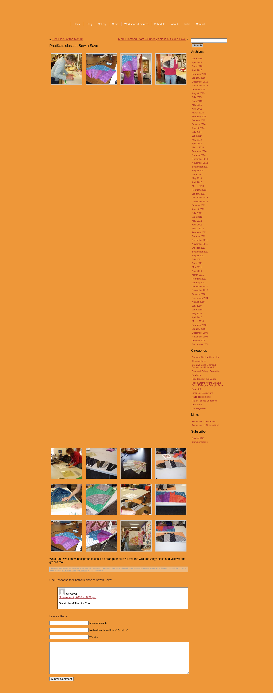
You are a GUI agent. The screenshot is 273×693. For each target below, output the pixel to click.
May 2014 (197, 139)
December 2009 (200, 333)
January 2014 (199, 155)
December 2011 (200, 240)
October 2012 (199, 205)
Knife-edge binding (201, 397)
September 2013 (200, 166)
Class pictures (199, 361)
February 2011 (199, 278)
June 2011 (197, 263)
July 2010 (197, 306)
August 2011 (198, 255)
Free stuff (196, 389)
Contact (200, 24)
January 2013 (199, 194)
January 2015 (199, 120)
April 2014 (197, 143)
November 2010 (200, 290)
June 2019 (197, 58)
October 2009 (199, 340)
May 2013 (197, 178)
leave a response (69, 570)
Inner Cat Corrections (202, 393)
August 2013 (198, 170)
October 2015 (199, 89)
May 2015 (197, 105)
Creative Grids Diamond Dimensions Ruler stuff (204, 366)
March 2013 (198, 186)
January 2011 (199, 282)
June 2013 (197, 174)
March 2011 (198, 275)
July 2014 (197, 132)
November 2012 (200, 201)
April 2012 (197, 224)
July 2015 (197, 97)
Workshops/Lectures (136, 24)
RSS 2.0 (182, 568)
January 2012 (199, 236)
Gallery (102, 24)
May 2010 (197, 313)
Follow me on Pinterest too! (205, 425)
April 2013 (197, 182)
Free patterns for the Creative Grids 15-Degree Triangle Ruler (207, 384)
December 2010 (200, 286)
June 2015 (197, 101)
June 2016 (197, 66)
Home (77, 24)
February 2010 (199, 325)
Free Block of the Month (204, 379)
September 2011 (200, 251)
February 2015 (199, 116)
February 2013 (199, 190)
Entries (198, 438)
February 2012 (199, 232)
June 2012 (197, 217)
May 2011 (197, 267)
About (174, 24)
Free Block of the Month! (67, 39)
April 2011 (197, 271)
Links (187, 24)
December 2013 (200, 159)
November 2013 (200, 163)
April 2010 (197, 317)
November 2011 (200, 244)
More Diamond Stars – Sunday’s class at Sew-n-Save (152, 39)
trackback (83, 570)
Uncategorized (199, 408)
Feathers (196, 375)
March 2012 (198, 228)
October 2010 (199, 294)
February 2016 (199, 74)
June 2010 (197, 309)
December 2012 (200, 197)
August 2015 (198, 93)
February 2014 (199, 151)
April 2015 (197, 109)
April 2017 (197, 62)
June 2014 (197, 136)
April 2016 (197, 70)
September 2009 (200, 344)
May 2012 (197, 221)
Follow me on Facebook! (204, 421)
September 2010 (200, 298)
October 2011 (199, 248)
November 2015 (200, 85)
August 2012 (198, 209)
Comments (200, 442)
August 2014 (198, 128)
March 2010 (198, 321)
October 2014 (199, 124)
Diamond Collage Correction (206, 371)
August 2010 (198, 302)
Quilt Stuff (197, 404)
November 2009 (200, 336)
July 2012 (197, 213)
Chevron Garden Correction (205, 357)
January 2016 (199, 78)
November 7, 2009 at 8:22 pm (77, 597)
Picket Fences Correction (204, 400)
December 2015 (200, 82)
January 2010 (199, 329)
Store (115, 24)
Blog (89, 24)
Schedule (159, 24)
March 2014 (198, 147)
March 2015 (198, 112)
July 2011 (197, 259)
